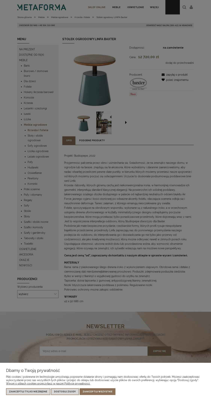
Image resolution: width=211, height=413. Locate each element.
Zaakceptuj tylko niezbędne (28, 391)
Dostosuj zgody (65, 391)
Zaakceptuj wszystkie (97, 391)
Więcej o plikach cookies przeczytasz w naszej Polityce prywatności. (48, 383)
